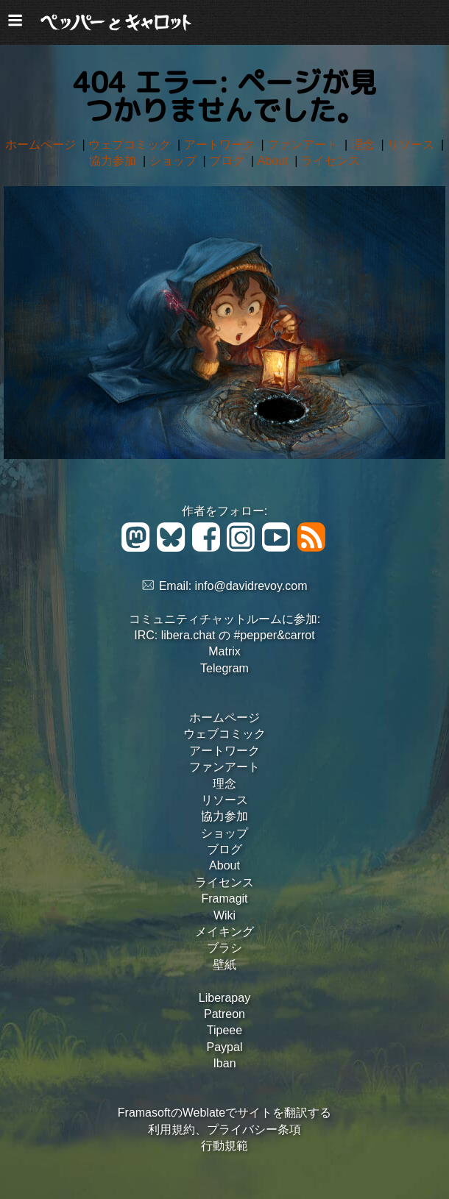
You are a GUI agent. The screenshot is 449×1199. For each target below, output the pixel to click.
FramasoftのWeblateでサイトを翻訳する (224, 1112)
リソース (412, 144)
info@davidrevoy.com (251, 586)
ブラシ (224, 948)
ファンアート (304, 144)
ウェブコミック (131, 144)
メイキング (224, 931)
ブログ (228, 160)
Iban (224, 1063)
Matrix (224, 651)
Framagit (224, 898)
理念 (364, 144)
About (274, 160)
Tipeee (224, 1030)
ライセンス (330, 160)
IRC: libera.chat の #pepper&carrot (224, 635)
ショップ (174, 160)
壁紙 (224, 964)
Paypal (225, 1047)
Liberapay (224, 998)
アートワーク (221, 144)
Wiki (224, 915)
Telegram (224, 668)
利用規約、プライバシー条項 (224, 1129)
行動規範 (224, 1145)
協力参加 (114, 160)
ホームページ (42, 144)
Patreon (224, 1014)
